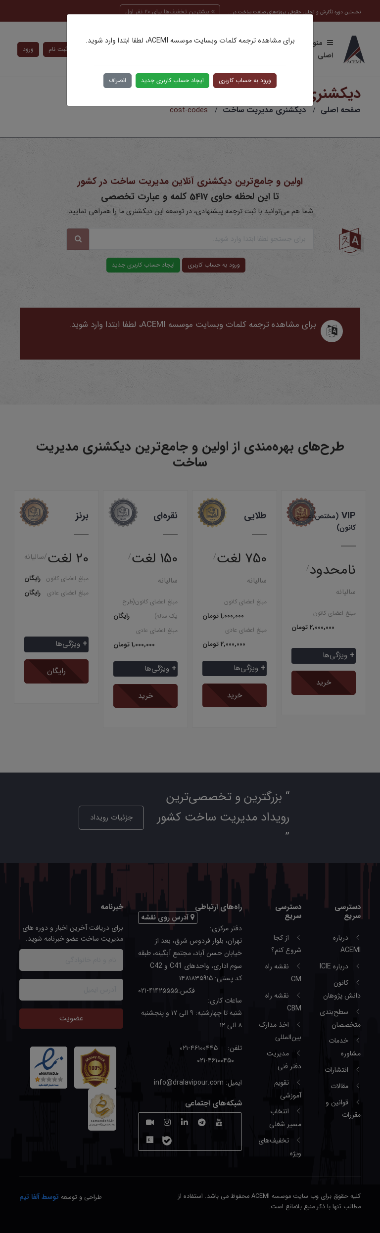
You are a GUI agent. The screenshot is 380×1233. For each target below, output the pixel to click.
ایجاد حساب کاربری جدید (172, 80)
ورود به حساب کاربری (245, 80)
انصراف (117, 80)
